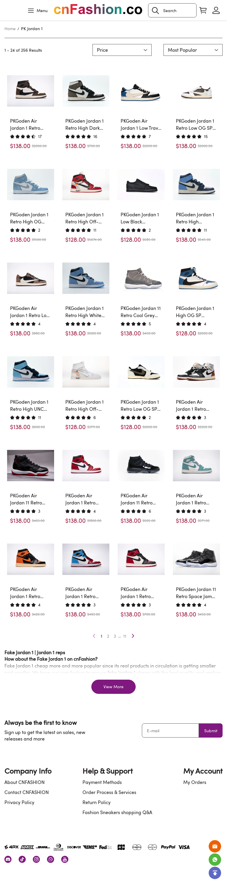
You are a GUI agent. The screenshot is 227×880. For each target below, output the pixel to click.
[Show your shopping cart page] (203, 10)
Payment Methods (102, 782)
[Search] (172, 10)
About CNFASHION (24, 782)
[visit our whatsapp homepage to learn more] (50, 859)
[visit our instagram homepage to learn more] (36, 859)
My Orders (194, 782)
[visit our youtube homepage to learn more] (64, 859)
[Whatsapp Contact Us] (215, 859)
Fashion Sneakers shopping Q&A (117, 812)
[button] (155, 10)
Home (10, 28)
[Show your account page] (216, 10)
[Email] (215, 846)
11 (124, 636)
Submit (210, 730)
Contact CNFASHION (26, 792)
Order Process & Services (109, 792)
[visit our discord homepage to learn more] (8, 859)
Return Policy (96, 802)
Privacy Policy (19, 802)
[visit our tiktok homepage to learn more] (22, 859)
